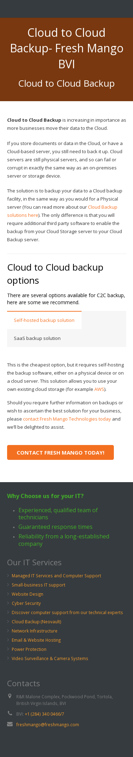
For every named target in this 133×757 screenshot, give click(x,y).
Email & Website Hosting (36, 640)
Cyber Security (26, 603)
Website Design (27, 594)
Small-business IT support (38, 585)
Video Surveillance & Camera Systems (50, 658)
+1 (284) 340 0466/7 (44, 714)
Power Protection (29, 649)
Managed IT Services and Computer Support (56, 575)
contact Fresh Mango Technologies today (67, 419)
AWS (99, 389)
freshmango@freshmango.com (47, 724)
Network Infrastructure (34, 631)
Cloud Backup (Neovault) (36, 621)
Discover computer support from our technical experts (67, 612)
